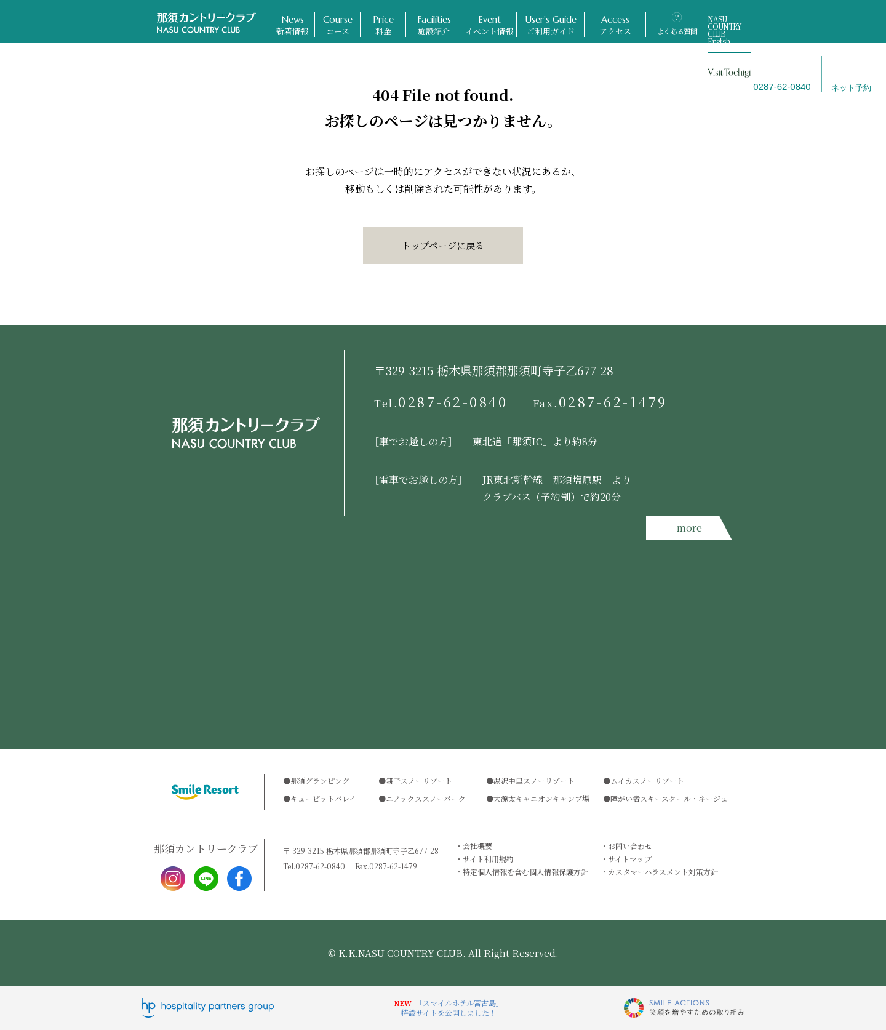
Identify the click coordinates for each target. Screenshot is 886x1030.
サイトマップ (630, 858)
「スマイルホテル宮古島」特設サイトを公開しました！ (452, 1007)
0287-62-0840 (441, 402)
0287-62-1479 (600, 402)
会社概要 (477, 845)
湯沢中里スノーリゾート (534, 780)
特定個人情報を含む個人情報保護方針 (525, 871)
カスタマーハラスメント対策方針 (663, 871)
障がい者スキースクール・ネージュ (669, 798)
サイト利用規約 (488, 858)
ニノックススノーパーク (426, 798)
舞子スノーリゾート (419, 780)
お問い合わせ (630, 845)
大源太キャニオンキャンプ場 (541, 798)
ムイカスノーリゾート (647, 780)
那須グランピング (319, 780)
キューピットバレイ (323, 798)
